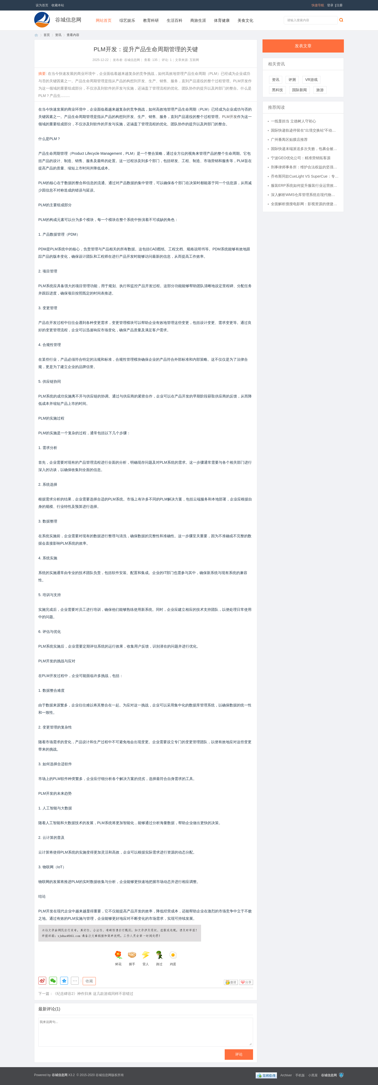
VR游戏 (311, 80)
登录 (330, 5)
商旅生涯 (198, 20)
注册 (339, 5)
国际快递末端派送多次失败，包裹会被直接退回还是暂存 (305, 149)
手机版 (300, 1075)
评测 (292, 80)
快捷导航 (318, 5)
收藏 (89, 981)
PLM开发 (229, 117)
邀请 (233, 982)
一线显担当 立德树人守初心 (293, 121)
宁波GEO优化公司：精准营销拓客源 (300, 158)
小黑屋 (313, 1075)
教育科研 (151, 20)
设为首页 (42, 5)
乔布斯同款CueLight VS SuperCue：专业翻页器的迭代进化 (305, 176)
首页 (36, 35)
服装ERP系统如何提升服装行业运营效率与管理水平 (305, 185)
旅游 (320, 90)
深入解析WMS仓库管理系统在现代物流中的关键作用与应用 (305, 195)
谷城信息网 (68, 20)
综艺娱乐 (127, 20)
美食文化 (245, 20)
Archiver (286, 1075)
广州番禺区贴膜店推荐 (289, 139)
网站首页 (104, 20)
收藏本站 (57, 5)
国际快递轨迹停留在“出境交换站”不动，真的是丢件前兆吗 (305, 130)
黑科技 (277, 90)
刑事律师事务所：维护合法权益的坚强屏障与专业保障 (305, 167)
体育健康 (222, 20)
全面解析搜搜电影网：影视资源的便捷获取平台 (305, 204)
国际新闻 (299, 90)
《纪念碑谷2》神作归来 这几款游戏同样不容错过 (93, 993)
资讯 (58, 35)
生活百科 (174, 20)
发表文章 (303, 46)
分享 (248, 982)
